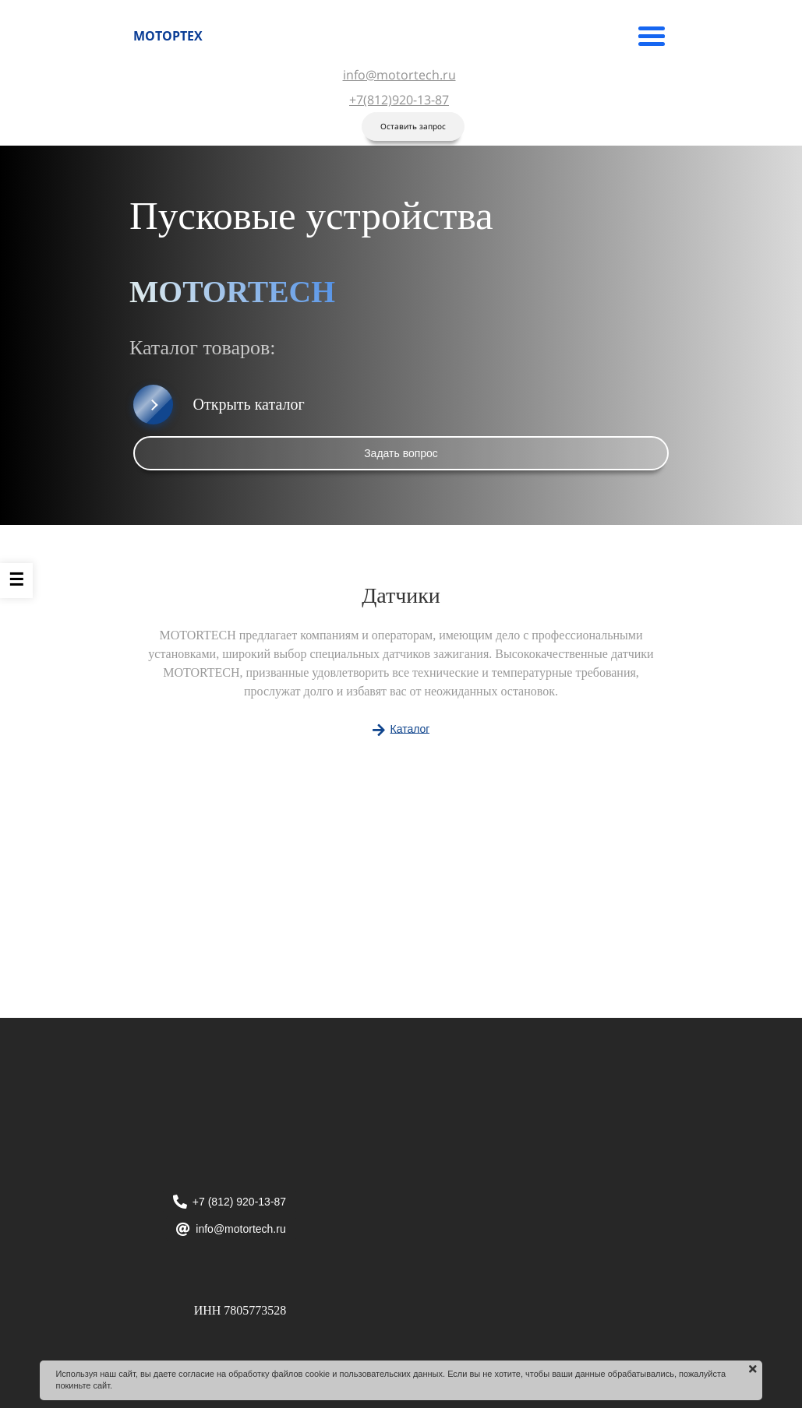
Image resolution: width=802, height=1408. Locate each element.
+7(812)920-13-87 (399, 99)
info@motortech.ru (399, 74)
